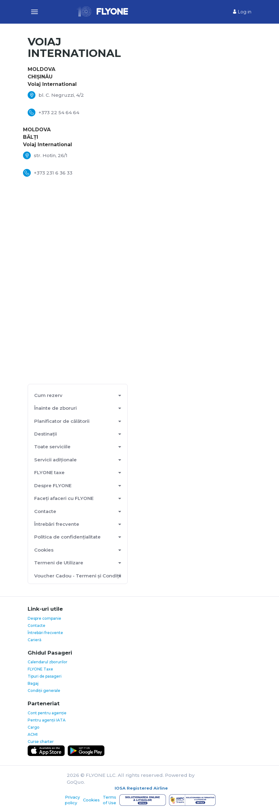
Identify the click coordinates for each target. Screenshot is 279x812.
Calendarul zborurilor (47, 662)
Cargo (33, 727)
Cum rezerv (48, 395)
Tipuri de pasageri (45, 676)
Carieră (34, 639)
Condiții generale (44, 690)
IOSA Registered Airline (141, 788)
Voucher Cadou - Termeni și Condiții (77, 576)
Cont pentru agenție (47, 713)
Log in (242, 12)
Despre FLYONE (52, 485)
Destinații (45, 434)
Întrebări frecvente (56, 524)
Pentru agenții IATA (47, 720)
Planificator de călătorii (61, 421)
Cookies (43, 550)
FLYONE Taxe (40, 669)
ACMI (33, 734)
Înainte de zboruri (55, 408)
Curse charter (41, 741)
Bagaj (33, 683)
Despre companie (44, 618)
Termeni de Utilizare (58, 563)
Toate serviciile (52, 447)
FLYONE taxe (49, 472)
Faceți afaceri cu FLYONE (64, 498)
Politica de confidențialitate (67, 537)
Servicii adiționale (55, 460)
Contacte (45, 511)
